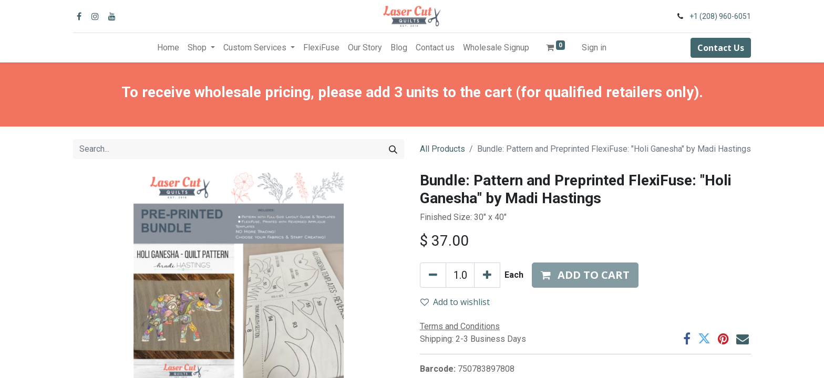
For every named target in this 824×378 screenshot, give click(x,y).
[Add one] (487, 275)
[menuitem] (168, 47)
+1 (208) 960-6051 (720, 16)
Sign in (594, 47)
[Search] (393, 149)
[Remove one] (433, 275)
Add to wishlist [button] (455, 302)
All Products (442, 149)
